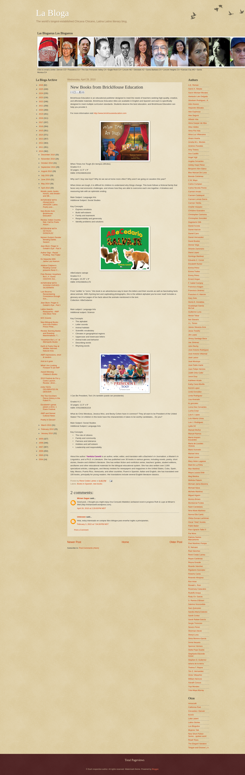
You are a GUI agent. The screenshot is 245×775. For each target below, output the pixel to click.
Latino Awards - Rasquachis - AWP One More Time (50, 311)
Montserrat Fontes (196, 503)
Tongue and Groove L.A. (198, 747)
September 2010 (48, 167)
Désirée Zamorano (196, 249)
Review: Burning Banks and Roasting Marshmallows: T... (51, 333)
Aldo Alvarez (193, 104)
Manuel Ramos (194, 434)
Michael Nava (194, 488)
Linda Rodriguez (195, 396)
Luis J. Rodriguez (195, 422)
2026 (41, 85)
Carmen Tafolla (194, 203)
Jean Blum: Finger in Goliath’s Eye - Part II (51, 247)
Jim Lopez (192, 335)
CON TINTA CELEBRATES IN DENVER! (49, 389)
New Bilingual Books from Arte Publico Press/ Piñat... (49, 324)
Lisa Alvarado (194, 399)
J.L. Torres (192, 323)
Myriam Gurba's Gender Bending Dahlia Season (51, 239)
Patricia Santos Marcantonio (194, 538)
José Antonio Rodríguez (198, 350)
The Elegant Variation (197, 744)
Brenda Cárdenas (195, 176)
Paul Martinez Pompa (197, 543)
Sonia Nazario (194, 642)
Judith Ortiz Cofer (195, 373)
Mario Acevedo (194, 450)
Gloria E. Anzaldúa (196, 302)
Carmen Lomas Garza (197, 199)
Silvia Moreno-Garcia (197, 638)
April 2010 (45, 188)
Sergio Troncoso (195, 623)
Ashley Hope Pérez (196, 165)
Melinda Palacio (195, 480)
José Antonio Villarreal (197, 354)
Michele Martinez (195, 491)
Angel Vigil (192, 157)
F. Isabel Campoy (195, 283)
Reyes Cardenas (195, 558)
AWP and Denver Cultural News (48, 414)
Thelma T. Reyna (195, 667)
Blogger (155, 769)
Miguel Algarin (194, 495)
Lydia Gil (192, 426)
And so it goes (47, 361)
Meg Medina (193, 476)
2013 (41, 139)
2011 (41, 147)
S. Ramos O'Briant (196, 600)
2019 (41, 114)
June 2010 (46, 179)
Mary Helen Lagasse (197, 461)
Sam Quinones (194, 608)
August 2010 (46, 171)
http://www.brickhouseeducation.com (110, 113)
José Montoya (194, 361)
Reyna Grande (194, 562)
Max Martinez (194, 469)
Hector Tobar (193, 315)
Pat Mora (192, 533)
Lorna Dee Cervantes (197, 407)
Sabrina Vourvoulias (196, 604)
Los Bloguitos (194, 726)
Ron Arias (192, 581)
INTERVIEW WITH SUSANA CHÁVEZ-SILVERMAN (50, 285)
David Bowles (194, 241)
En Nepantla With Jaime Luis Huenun (50, 260)
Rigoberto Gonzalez (196, 570)
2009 (41, 439)
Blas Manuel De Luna (197, 172)
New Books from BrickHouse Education (48, 213)
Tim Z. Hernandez (196, 671)
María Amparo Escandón (194, 438)
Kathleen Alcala (195, 380)
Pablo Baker (193, 526)
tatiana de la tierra (196, 663)
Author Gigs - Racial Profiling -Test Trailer (50, 254)
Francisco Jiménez (196, 290)
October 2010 (47, 163)
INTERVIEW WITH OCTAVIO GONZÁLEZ (49, 230)
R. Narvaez (193, 547)
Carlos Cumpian (195, 184)
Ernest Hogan (194, 279)
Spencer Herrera (195, 646)
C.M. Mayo (192, 180)
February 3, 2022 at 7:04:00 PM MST (93, 524)
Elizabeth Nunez (195, 264)
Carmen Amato (194, 191)
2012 (41, 143)
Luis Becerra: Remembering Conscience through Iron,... (50, 295)
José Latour (193, 357)
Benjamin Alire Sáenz (197, 169)
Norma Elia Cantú (195, 514)
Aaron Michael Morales (198, 93)
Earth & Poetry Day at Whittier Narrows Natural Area (50, 348)
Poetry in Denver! (48, 420)
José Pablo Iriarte (195, 365)
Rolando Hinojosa (195, 577)
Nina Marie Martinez (196, 510)
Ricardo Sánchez (195, 566)
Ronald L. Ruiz (194, 585)
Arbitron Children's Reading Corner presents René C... (50, 267)
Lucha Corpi (193, 411)
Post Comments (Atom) (89, 548)
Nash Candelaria (195, 507)
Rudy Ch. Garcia (195, 596)
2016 (41, 126)
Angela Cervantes (195, 161)
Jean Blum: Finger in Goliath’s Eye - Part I (51, 304)
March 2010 (46, 425)
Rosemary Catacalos (197, 589)
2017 (41, 122)
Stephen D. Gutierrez (197, 660)
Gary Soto (192, 298)
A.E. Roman (193, 85)
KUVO (191, 715)
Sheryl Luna (193, 635)
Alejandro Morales (196, 108)
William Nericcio (195, 679)
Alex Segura (193, 115)
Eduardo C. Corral (196, 260)
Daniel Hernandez (196, 237)
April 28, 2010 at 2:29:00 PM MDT (91, 508)
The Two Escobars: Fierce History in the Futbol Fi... (50, 398)
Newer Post (74, 542)
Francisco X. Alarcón (197, 294)
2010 (41, 151)
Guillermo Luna (194, 312)
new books (97, 484)
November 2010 (48, 159)
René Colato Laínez (196, 555)
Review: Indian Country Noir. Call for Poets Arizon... (51, 222)
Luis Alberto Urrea (196, 418)
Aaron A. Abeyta (195, 89)
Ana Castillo (193, 153)
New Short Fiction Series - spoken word (197, 735)
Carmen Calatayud (196, 195)
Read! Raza (193, 740)
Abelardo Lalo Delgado (198, 96)
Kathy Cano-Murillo (196, 384)
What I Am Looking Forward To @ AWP (50, 366)
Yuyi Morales (193, 686)
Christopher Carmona (197, 214)
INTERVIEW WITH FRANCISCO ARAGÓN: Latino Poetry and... (49, 203)
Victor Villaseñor (195, 675)
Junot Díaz (192, 376)
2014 (41, 135)
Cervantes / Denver (196, 711)
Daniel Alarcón (194, 229)
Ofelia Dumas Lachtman (198, 518)
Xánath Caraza (194, 682)
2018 (41, 118)
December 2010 (48, 155)
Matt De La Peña (195, 465)
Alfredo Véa (193, 119)
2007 (41, 447)
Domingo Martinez (196, 256)
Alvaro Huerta (194, 138)
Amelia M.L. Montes (196, 142)
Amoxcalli (192, 703)
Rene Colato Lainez (88, 481)
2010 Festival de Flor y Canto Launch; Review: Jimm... (50, 380)
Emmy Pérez (193, 275)
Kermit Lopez (194, 388)
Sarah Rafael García (197, 619)
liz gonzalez (193, 403)
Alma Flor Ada (194, 131)
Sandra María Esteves (197, 612)
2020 (41, 110)
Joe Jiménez (193, 342)
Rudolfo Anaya (194, 593)
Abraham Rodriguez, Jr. (198, 100)
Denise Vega (193, 245)
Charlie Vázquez (195, 207)
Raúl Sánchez (194, 551)
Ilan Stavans (193, 319)
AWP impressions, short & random (51, 356)
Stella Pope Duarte (196, 650)
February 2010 (47, 429)
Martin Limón (193, 457)
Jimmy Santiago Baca (197, 338)
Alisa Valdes (193, 127)
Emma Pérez (193, 268)
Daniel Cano (193, 233)
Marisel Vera (193, 453)
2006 (41, 451)
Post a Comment (81, 530)
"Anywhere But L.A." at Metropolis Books (50, 341)
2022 (41, 101)
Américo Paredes (195, 146)
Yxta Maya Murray (196, 690)
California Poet (194, 707)
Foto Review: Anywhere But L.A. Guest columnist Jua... (51, 276)
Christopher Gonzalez (197, 218)
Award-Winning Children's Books (49, 373)
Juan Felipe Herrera (196, 369)
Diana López (193, 252)
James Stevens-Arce (197, 327)
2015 (41, 130)
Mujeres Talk (193, 730)
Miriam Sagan (83, 498)
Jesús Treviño (194, 331)
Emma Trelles (194, 271)
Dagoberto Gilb (194, 222)
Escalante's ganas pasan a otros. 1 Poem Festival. (49, 407)
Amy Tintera (193, 150)
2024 (41, 93)
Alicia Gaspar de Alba (197, 123)
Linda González (195, 392)
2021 (41, 106)
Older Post (176, 542)
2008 (41, 443)
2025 (41, 89)
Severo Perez (194, 627)
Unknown (81, 517)
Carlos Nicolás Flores (197, 188)
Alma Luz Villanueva (197, 134)
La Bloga (52, 13)
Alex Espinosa (194, 112)
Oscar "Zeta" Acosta (196, 522)
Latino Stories (194, 722)
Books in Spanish (84, 484)
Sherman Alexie (195, 631)
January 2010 (47, 433)
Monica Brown (194, 499)
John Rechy (193, 346)
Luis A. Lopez (194, 415)
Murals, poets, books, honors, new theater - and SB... (51, 193)
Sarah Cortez (194, 615)
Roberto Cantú (194, 574)
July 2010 (45, 175)
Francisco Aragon (195, 287)
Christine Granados (196, 210)
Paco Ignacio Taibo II (197, 529)
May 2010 (45, 184)
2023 (41, 97)
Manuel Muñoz (194, 430)
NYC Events (46, 318)
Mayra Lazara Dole (196, 472)
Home (125, 542)
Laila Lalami (193, 718)
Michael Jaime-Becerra (198, 484)
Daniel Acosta (194, 226)
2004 (41, 459)
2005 (41, 455)
